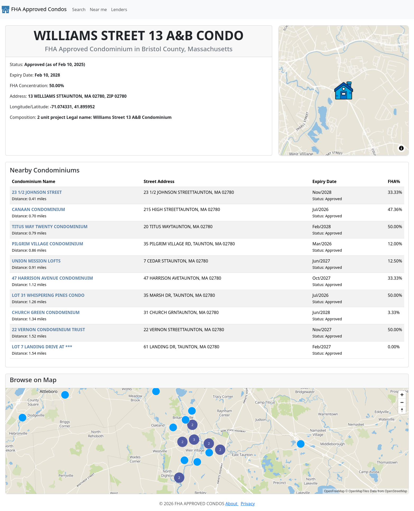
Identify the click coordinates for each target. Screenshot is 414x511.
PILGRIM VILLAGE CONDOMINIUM (47, 244)
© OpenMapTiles (357, 491)
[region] (207, 441)
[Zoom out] (402, 402)
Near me (98, 9)
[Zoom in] (402, 395)
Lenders (119, 9)
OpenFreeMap (334, 491)
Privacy (248, 504)
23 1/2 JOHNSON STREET (37, 192)
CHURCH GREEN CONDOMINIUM (46, 312)
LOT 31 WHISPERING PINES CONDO (48, 295)
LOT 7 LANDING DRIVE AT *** (42, 347)
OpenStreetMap (396, 491)
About (232, 504)
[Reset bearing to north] (402, 410)
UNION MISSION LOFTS (36, 261)
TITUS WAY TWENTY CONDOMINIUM (50, 226)
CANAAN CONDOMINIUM (38, 209)
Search (79, 9)
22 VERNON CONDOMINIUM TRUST (48, 329)
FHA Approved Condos (34, 9)
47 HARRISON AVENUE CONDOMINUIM (52, 278)
